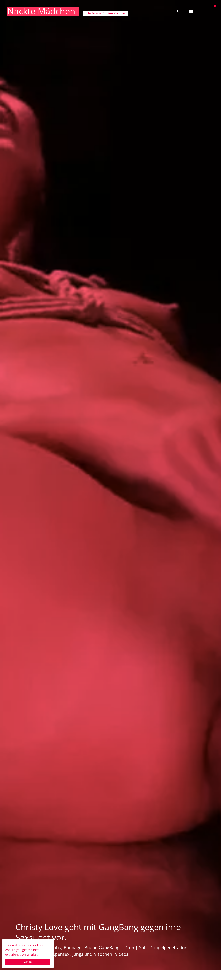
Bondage (72, 947)
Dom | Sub (135, 947)
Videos (121, 954)
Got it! (28, 962)
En (214, 6)
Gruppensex (57, 954)
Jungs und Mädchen (92, 954)
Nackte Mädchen (41, 11)
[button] (179, 11)
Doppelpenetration (168, 947)
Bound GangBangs (103, 947)
